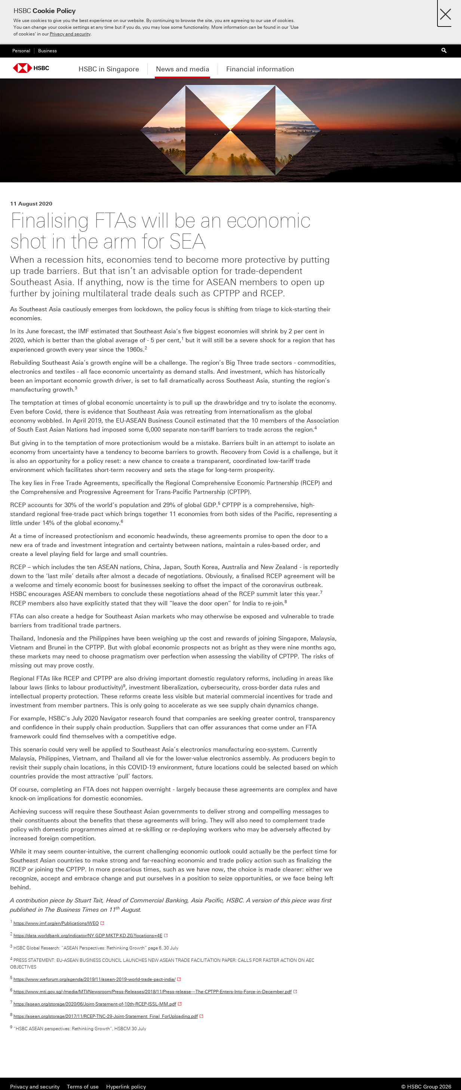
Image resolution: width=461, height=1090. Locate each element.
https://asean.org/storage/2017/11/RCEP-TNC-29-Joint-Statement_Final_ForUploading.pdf (105, 1016)
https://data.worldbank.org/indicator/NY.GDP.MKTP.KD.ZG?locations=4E (87, 935)
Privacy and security (70, 34)
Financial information (260, 69)
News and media (182, 69)
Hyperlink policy (126, 1087)
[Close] (445, 12)
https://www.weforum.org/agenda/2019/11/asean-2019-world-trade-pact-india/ (94, 979)
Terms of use (83, 1087)
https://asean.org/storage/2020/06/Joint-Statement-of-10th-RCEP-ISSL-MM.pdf (94, 1004)
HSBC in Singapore (109, 69)
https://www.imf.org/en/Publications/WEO (56, 923)
